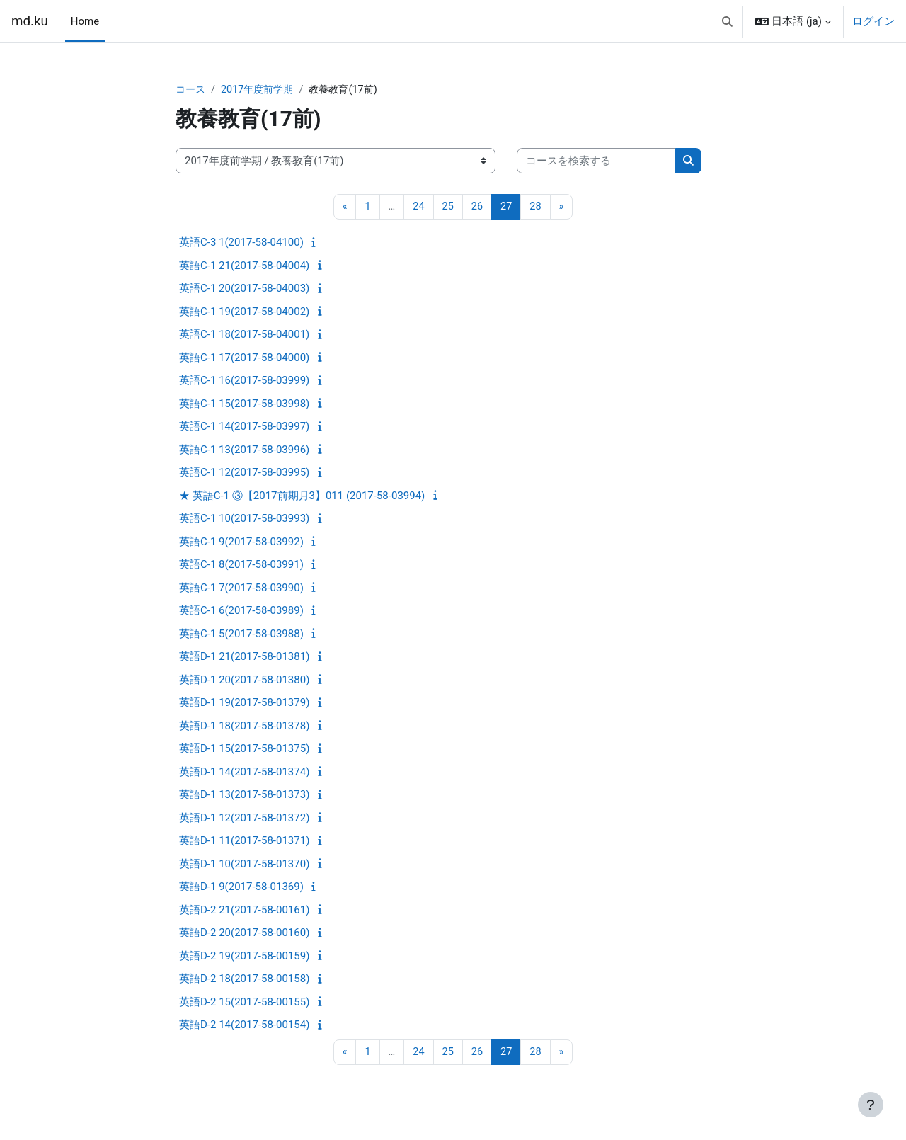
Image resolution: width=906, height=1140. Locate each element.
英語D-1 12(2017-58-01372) (244, 818)
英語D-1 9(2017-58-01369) (241, 888)
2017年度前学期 (261, 90)
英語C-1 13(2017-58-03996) (244, 450)
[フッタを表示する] (870, 1104)
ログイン (873, 21)
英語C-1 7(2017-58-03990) (241, 588)
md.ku (29, 21)
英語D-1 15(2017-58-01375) (244, 749)
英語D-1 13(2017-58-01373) (244, 796)
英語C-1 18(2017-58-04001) (244, 335)
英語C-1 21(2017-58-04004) (244, 266)
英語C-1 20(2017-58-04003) (244, 289)
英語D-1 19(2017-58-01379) (244, 703)
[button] (727, 21)
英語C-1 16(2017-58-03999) (244, 381)
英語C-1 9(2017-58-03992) (241, 542)
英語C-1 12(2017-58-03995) (244, 473)
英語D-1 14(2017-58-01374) (244, 772)
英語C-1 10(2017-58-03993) (244, 519)
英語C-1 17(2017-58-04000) (244, 358)
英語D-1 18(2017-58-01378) (244, 726)
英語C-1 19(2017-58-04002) (244, 312)
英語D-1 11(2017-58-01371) (244, 842)
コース (191, 90)
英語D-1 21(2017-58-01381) (244, 657)
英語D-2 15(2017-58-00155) (244, 1002)
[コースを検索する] (596, 162)
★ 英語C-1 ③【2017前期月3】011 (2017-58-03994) (302, 496)
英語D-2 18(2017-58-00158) (244, 980)
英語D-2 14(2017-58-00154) (244, 1026)
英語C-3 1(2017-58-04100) (241, 243)
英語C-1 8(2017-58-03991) (241, 565)
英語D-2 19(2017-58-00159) (244, 956)
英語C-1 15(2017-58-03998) (244, 404)
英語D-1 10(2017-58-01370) (244, 864)
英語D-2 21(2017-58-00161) (244, 910)
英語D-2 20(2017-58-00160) (244, 934)
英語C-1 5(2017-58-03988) (241, 634)
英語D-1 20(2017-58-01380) (244, 680)
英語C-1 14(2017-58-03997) (244, 427)
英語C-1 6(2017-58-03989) (241, 611)
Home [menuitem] (85, 21)
